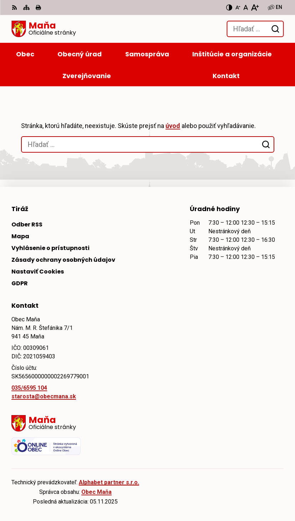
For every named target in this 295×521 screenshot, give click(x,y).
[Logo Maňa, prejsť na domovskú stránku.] (43, 29)
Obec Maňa (96, 492)
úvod (173, 125)
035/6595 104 (29, 387)
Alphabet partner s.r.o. (109, 482)
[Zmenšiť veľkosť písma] (238, 7)
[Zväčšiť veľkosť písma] (254, 7)
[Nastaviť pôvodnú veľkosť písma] (245, 7)
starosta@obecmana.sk (43, 396)
